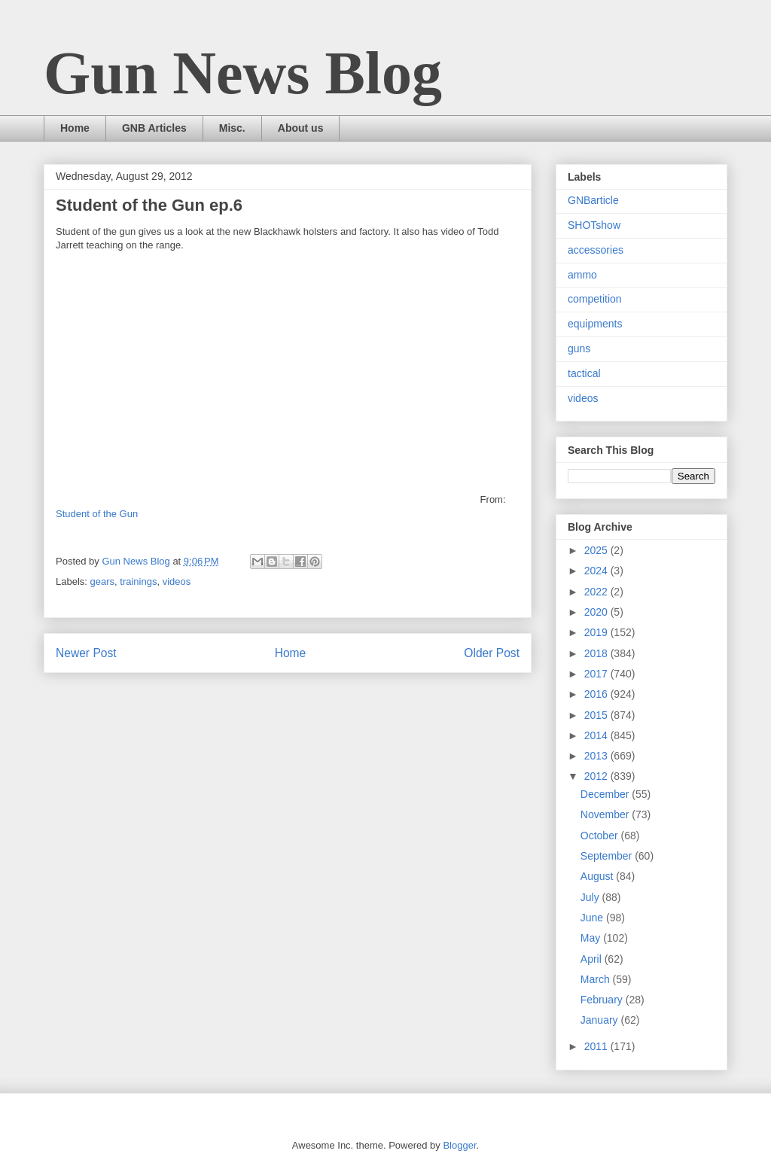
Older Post (492, 653)
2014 (597, 735)
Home (75, 128)
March (597, 979)
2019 (597, 632)
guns (579, 348)
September (608, 856)
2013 (597, 756)
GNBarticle (593, 200)
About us (301, 128)
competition (595, 299)
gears (102, 581)
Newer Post (86, 653)
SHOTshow (594, 225)
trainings (138, 581)
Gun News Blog (243, 73)
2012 (597, 776)
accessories (595, 250)
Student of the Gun (97, 513)
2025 (597, 550)
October (601, 836)
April (593, 959)
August (598, 876)
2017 (597, 674)
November (606, 814)
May (592, 938)
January (601, 1020)
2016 (597, 694)
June (593, 918)
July (591, 897)
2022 (597, 592)
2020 (597, 612)
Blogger (459, 1145)
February (603, 1000)
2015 (597, 715)
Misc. (232, 128)
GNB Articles (154, 128)
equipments (595, 324)
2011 (597, 1046)
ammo (582, 275)
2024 (597, 571)
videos (177, 581)
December (606, 794)
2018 (597, 653)
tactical (584, 373)
